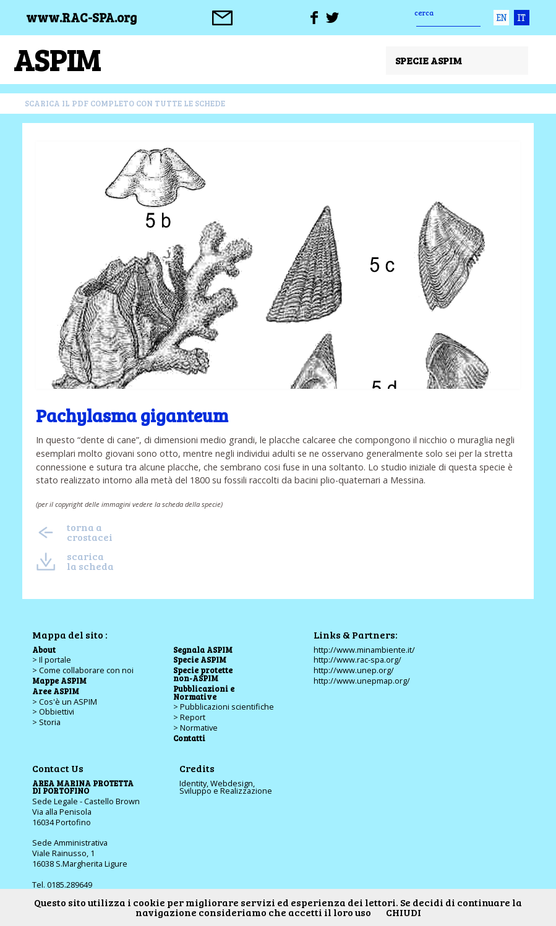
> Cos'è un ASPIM (64, 701)
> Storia (46, 722)
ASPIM (57, 59)
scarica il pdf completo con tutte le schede (125, 103)
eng (501, 17)
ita (521, 17)
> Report (189, 717)
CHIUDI (403, 912)
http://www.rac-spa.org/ (357, 659)
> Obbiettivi (53, 711)
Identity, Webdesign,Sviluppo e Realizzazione (225, 787)
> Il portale (51, 659)
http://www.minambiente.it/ (364, 649)
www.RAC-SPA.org (81, 17)
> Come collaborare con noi (83, 670)
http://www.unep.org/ (354, 670)
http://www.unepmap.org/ (362, 680)
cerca (424, 12)
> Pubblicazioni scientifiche (223, 706)
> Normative (195, 727)
